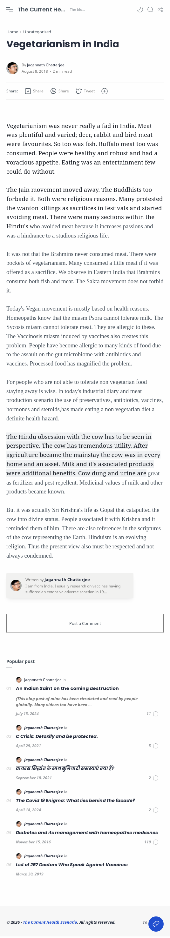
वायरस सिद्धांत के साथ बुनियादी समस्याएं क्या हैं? (65, 770)
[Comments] (152, 715)
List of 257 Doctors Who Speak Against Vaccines (72, 866)
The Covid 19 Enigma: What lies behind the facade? (75, 802)
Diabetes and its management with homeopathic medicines (87, 834)
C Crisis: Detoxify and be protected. (57, 738)
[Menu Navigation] (9, 9)
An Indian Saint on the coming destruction (67, 690)
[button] (140, 9)
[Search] (150, 9)
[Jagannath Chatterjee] (46, 66)
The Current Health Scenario (42, 9)
